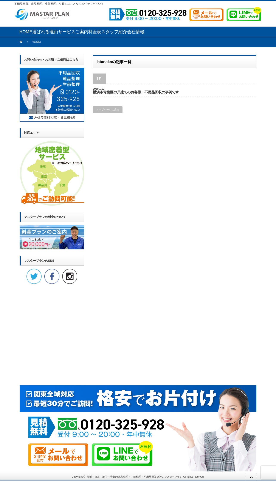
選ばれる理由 (45, 31)
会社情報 (135, 31)
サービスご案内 (73, 31)
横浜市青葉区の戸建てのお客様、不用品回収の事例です (136, 92)
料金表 (94, 31)
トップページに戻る (107, 109)
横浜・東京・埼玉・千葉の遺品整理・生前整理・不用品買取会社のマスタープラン (134, 476)
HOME (25, 31)
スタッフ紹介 (114, 31)
